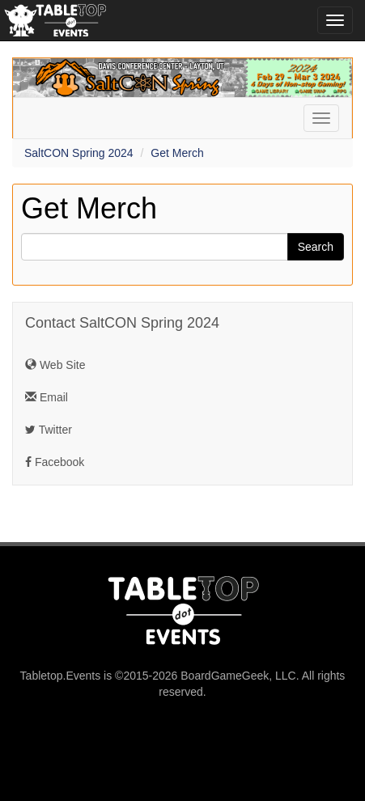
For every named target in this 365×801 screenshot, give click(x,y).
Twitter (48, 429)
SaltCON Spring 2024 (79, 152)
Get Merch (177, 152)
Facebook (54, 462)
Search (315, 246)
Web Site (55, 364)
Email (46, 397)
